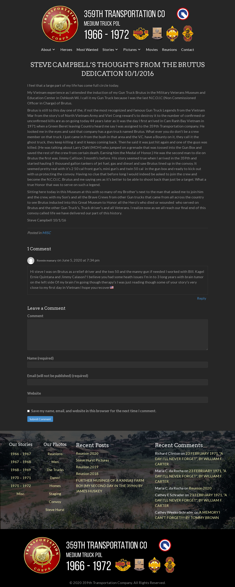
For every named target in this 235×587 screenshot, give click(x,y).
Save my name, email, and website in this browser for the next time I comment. (93, 411)
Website (34, 393)
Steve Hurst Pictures (92, 460)
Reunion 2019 (87, 467)
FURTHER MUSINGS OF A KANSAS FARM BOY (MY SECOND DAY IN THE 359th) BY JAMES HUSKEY (110, 485)
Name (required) (40, 358)
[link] (48, 49)
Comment (35, 316)
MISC (46, 232)
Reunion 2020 (87, 453)
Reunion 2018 (87, 473)
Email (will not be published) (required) (57, 376)
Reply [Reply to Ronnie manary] (201, 298)
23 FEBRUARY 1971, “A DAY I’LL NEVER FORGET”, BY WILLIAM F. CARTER (189, 458)
